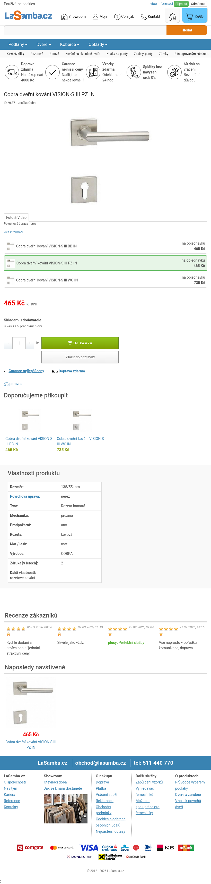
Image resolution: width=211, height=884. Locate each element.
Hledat (186, 30)
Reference (12, 801)
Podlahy (17, 44)
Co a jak (124, 17)
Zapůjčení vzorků (149, 782)
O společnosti (15, 782)
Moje (99, 17)
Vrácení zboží (106, 795)
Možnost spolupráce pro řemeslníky (148, 807)
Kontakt (150, 17)
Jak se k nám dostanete (63, 788)
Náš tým (10, 788)
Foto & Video (16, 217)
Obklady (98, 44)
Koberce (70, 44)
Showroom (73, 17)
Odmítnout (198, 4)
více (161, 4)
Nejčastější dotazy (110, 831)
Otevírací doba (55, 782)
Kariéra (9, 795)
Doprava (102, 782)
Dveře (44, 44)
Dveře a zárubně (188, 795)
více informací (13, 232)
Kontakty (11, 807)
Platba (101, 788)
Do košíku (80, 343)
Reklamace (104, 801)
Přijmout (181, 4)
